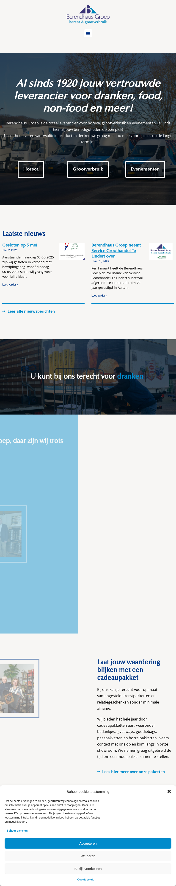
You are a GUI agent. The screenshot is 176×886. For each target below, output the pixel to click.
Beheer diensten (17, 831)
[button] (169, 791)
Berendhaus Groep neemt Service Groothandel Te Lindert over (116, 251)
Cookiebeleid (85, 879)
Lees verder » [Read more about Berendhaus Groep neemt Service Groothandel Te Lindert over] (99, 295)
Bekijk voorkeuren (88, 869)
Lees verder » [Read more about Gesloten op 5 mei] (10, 284)
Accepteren (88, 843)
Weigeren (88, 856)
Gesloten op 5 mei (19, 246)
